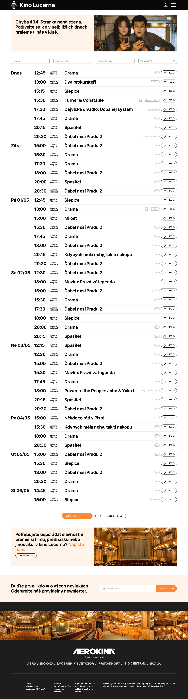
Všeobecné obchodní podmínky (25, 693)
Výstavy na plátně (151, 87)
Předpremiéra (153, 124)
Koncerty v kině (153, 378)
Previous (9, 609)
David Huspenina (39, 691)
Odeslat (162, 572)
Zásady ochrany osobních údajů (52, 693)
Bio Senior (154, 69)
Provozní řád (71, 693)
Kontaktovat (26, 543)
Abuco (22, 691)
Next (179, 609)
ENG (156, 60)
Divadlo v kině (153, 96)
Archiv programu (110, 503)
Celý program (72, 503)
